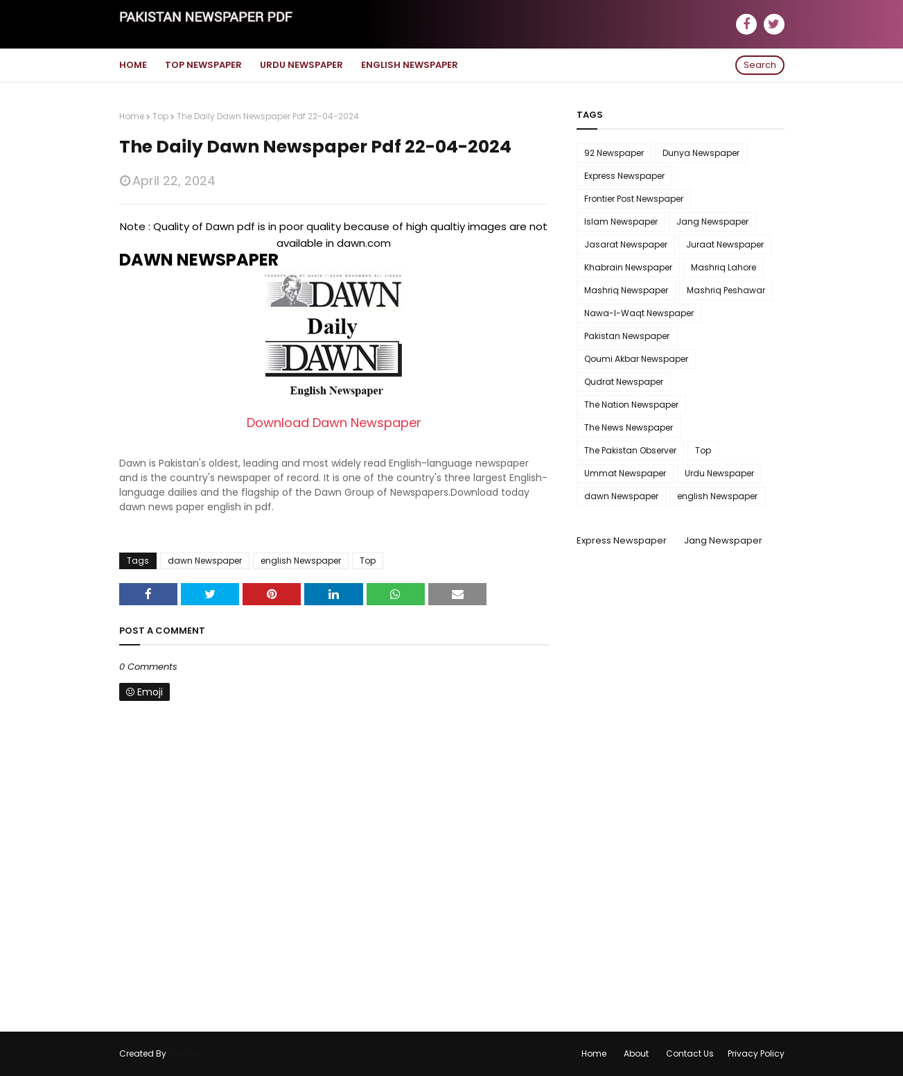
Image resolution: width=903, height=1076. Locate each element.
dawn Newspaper (205, 560)
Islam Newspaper (621, 221)
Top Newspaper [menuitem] (203, 64)
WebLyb (184, 1053)
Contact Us (690, 1053)
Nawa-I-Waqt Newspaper (639, 313)
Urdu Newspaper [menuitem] (301, 64)
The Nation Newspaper (631, 404)
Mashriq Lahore (723, 267)
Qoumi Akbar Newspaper (636, 359)
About (636, 1053)
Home (131, 116)
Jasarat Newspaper (625, 244)
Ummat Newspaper (625, 473)
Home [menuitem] (133, 64)
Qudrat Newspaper (623, 382)
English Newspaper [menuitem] (409, 64)
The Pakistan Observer (630, 450)
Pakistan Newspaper (626, 336)
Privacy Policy (756, 1053)
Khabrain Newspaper (628, 267)
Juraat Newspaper (725, 244)
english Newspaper (301, 560)
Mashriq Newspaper (626, 290)
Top (160, 116)
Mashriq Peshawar (726, 290)
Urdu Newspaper (719, 473)
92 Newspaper (614, 153)
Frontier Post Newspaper (633, 199)
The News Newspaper (628, 427)
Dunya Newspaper (701, 153)
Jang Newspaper (712, 221)
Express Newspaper (624, 176)
